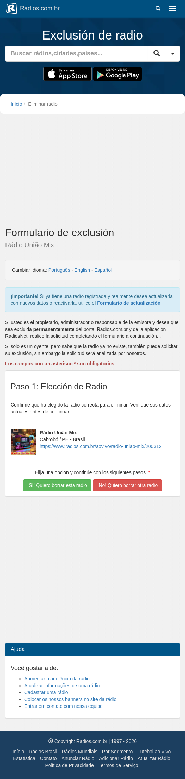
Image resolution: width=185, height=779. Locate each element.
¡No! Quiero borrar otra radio (127, 485)
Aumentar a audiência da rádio (57, 678)
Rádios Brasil (43, 751)
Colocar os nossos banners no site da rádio (70, 699)
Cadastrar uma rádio (46, 692)
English (82, 270)
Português (59, 270)
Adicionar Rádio (116, 758)
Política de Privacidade (69, 765)
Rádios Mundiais (79, 751)
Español (103, 270)
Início (16, 104)
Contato (48, 758)
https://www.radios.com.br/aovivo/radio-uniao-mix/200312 (101, 446)
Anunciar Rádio (78, 758)
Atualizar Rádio (154, 758)
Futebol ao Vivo (154, 751)
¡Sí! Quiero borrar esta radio (57, 485)
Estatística (24, 758)
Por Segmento (117, 751)
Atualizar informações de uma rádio (62, 685)
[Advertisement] (92, 172)
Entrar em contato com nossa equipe (63, 706)
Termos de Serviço (118, 765)
